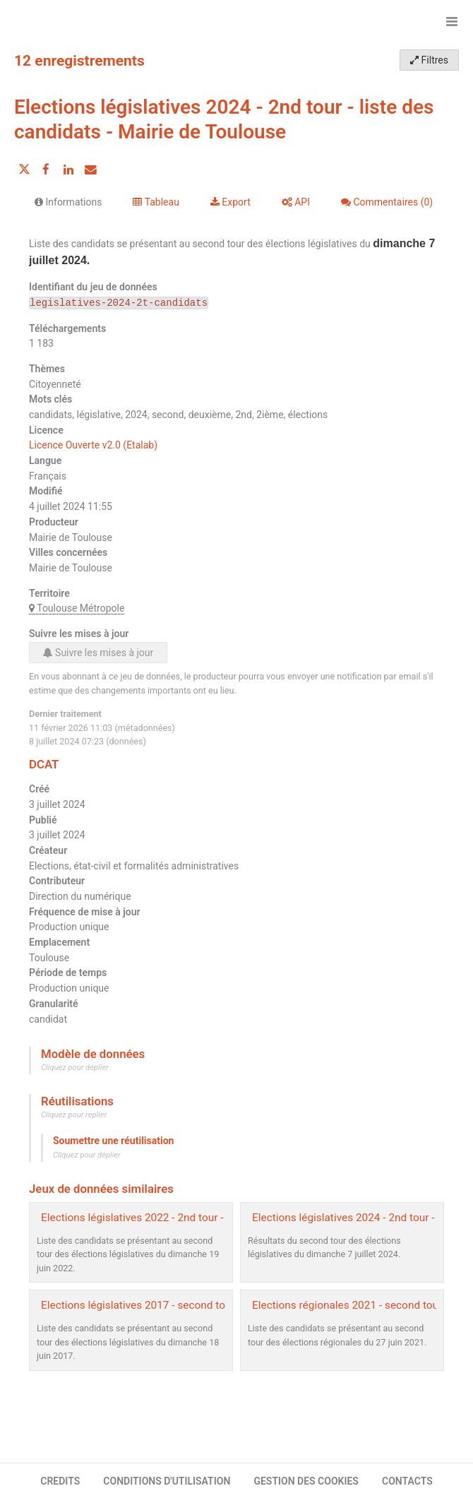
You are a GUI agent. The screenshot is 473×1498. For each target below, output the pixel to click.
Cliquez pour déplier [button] (75, 1067)
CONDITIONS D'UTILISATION (166, 1481)
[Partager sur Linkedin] (68, 169)
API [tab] (296, 202)
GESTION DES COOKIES (306, 1481)
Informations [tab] (68, 202)
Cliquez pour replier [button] (74, 1114)
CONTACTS (407, 1481)
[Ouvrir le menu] (452, 21)
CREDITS (60, 1481)
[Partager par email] (90, 169)
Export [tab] (230, 202)
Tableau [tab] (156, 202)
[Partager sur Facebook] (46, 169)
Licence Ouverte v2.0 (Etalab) (93, 445)
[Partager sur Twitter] (24, 169)
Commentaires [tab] (387, 202)
